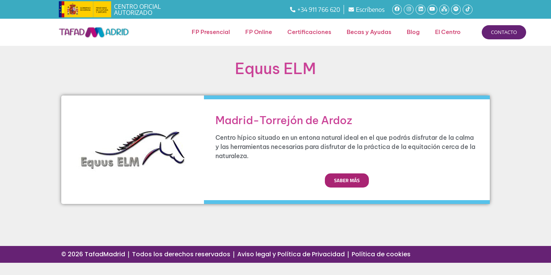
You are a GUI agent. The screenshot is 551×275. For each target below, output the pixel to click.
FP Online (258, 32)
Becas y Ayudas (369, 32)
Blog (413, 32)
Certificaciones (309, 32)
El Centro (448, 32)
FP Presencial (211, 32)
